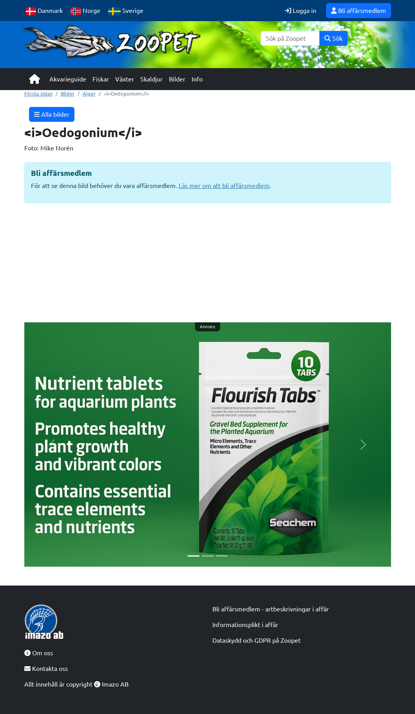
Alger (89, 93)
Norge (86, 11)
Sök (333, 38)
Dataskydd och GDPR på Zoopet (256, 640)
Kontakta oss (46, 668)
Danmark (44, 11)
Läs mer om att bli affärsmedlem (224, 185)
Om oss (38, 652)
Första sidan (38, 93)
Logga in (300, 10)
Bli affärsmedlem (358, 10)
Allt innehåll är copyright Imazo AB (76, 684)
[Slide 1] (193, 555)
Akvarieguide (67, 79)
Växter (124, 79)
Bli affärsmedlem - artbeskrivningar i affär (270, 609)
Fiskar (100, 79)
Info (197, 79)
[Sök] (290, 38)
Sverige (125, 11)
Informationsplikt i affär (245, 624)
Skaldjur (151, 79)
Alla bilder (51, 114)
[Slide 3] (222, 555)
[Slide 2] (208, 555)
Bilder (177, 79)
